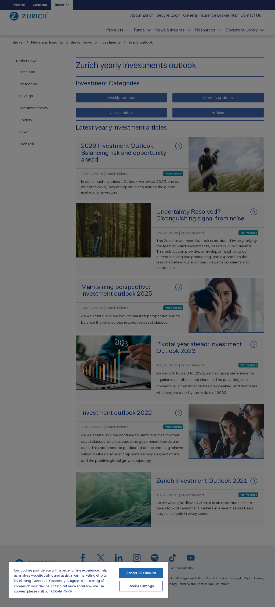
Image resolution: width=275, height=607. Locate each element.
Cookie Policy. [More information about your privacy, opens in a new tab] (62, 591)
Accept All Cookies (141, 573)
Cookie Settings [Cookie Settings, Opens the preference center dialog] (141, 586)
